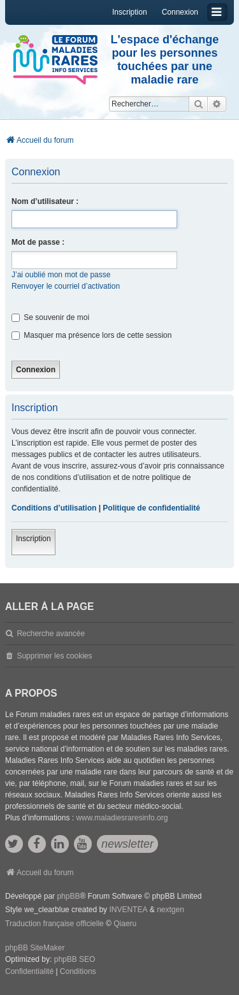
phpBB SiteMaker (34, 947)
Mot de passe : (37, 242)
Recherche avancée (51, 633)
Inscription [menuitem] (129, 12)
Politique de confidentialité (151, 508)
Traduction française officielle (54, 923)
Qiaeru (124, 923)
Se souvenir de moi (50, 317)
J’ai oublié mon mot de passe (60, 274)
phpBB (68, 896)
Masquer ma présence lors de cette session (91, 335)
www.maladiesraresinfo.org (122, 817)
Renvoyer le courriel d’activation (65, 286)
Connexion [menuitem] (180, 12)
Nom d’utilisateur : (44, 201)
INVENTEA (128, 909)
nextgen (170, 909)
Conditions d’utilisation (53, 508)
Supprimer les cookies (54, 655)
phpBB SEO (75, 959)
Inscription (33, 538)
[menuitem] (29, 972)
